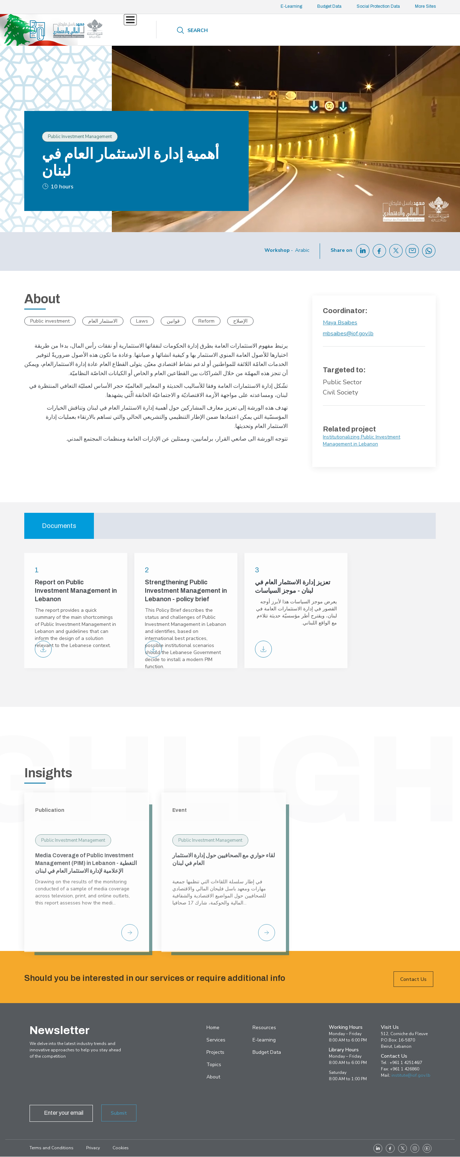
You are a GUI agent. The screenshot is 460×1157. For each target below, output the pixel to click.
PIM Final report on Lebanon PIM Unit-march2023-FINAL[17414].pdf (43, 649)
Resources (251, 30)
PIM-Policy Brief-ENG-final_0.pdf (153, 649)
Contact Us (413, 988)
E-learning (264, 1040)
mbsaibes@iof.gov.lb (348, 333)
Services (135, 29)
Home (212, 1027)
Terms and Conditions (52, 1148)
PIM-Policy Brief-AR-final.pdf (263, 649)
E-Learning (291, 6)
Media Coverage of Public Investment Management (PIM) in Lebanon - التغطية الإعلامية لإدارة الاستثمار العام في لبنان (86, 963)
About (294, 30)
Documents (59, 525)
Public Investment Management (73, 940)
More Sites (425, 6)
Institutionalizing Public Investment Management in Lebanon (361, 440)
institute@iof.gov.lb (410, 1075)
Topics (208, 29)
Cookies (121, 1148)
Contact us (339, 29)
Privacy (93, 1148)
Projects (178, 29)
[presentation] (83, 1083)
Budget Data (329, 6)
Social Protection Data (378, 6)
